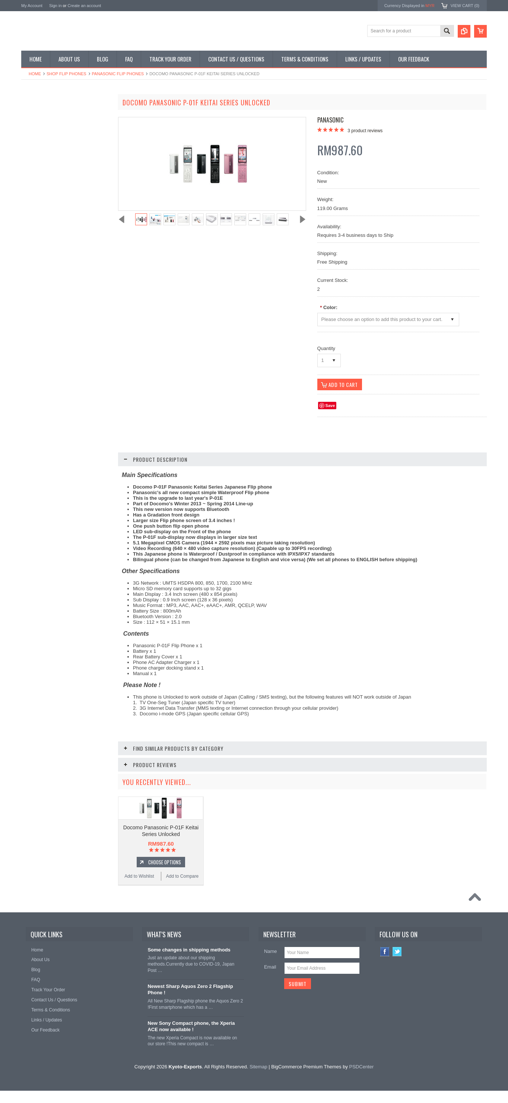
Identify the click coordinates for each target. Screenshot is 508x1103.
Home (35, 73)
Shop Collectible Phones (49, 204)
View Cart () (465, 5)
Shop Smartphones (44, 116)
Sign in (55, 5)
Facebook (385, 969)
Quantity (326, 348)
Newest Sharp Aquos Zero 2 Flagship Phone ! (190, 1007)
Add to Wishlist (43, 454)
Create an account (84, 5)
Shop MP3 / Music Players (51, 179)
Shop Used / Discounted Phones (57, 192)
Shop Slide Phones (44, 141)
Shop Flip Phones (66, 73)
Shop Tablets (38, 167)
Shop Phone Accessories (50, 154)
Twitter (397, 969)
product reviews (364, 130)
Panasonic (330, 119)
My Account (31, 5)
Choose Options (69, 440)
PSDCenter (361, 1084)
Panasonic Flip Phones (118, 73)
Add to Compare (88, 454)
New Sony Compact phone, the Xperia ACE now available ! (191, 1044)
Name (270, 969)
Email (270, 985)
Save (330, 405)
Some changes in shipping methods (188, 967)
